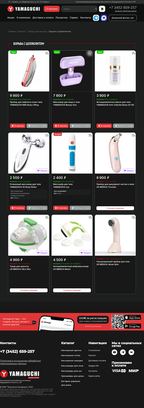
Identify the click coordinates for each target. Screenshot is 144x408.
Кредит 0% (93, 366)
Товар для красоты (19, 266)
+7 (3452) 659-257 (17, 351)
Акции (10, 17)
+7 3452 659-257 (123, 7)
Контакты (85, 17)
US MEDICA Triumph (106, 187)
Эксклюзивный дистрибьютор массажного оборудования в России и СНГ (106, 2)
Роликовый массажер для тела (25, 184)
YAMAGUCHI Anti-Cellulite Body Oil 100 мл (117, 105)
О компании (23, 17)
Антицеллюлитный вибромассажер (71, 266)
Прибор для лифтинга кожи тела (26, 102)
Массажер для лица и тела (66, 102)
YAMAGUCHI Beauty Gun (65, 105)
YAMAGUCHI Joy (61, 187)
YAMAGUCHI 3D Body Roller (23, 187)
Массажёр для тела (63, 184)
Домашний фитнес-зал (123, 18)
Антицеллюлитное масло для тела (113, 102)
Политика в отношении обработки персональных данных (20, 362)
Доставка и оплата (42, 17)
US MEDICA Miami (62, 269)
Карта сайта (94, 376)
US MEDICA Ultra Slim (20, 269)
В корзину (17, 125)
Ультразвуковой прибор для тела (113, 261)
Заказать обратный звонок (126, 11)
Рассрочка (62, 17)
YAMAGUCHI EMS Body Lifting (24, 105)
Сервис (74, 17)
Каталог (92, 355)
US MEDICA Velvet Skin (107, 264)
